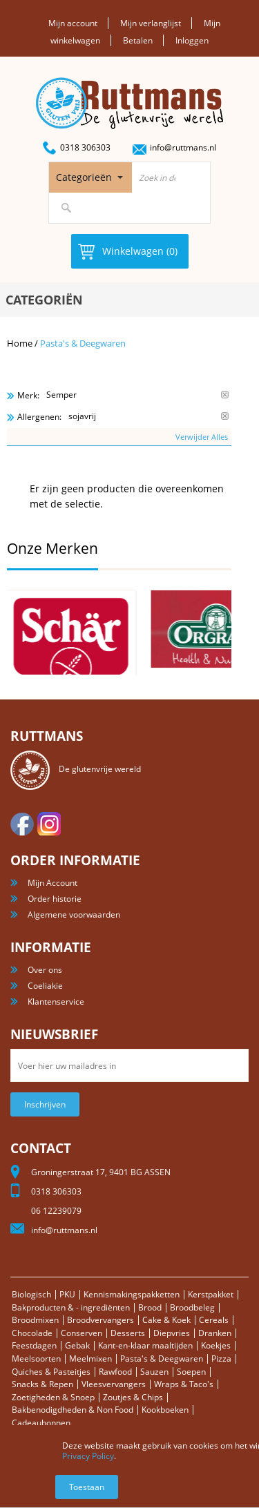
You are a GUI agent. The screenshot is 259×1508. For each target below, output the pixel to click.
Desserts (128, 1333)
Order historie (54, 899)
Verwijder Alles (201, 437)
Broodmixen (35, 1320)
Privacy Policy (88, 1456)
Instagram (49, 823)
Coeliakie (45, 986)
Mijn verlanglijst (150, 23)
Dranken (214, 1333)
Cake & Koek (166, 1320)
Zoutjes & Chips (133, 1397)
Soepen (191, 1372)
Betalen (138, 40)
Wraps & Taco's (183, 1384)
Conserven (81, 1333)
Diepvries (171, 1333)
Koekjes (216, 1345)
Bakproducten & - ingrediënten (71, 1307)
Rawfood (115, 1372)
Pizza (221, 1358)
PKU (67, 1294)
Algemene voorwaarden (74, 914)
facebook (22, 823)
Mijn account (72, 23)
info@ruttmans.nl (183, 147)
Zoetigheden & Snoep (53, 1397)
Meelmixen (90, 1358)
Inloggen (192, 40)
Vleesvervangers (113, 1384)
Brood (150, 1307)
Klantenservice (56, 1001)
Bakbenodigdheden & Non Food (72, 1409)
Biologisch (31, 1294)
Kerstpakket (210, 1294)
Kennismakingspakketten (132, 1294)
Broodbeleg (192, 1307)
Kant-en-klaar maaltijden (145, 1345)
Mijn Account (52, 883)
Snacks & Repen (42, 1384)
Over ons (45, 970)
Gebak (77, 1345)
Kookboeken (165, 1409)
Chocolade (32, 1333)
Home (19, 343)
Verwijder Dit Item (225, 394)
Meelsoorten (36, 1358)
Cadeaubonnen (41, 1423)
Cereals (214, 1320)
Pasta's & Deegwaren (161, 1358)
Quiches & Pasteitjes (51, 1372)
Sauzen (154, 1372)
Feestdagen (34, 1345)
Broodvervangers (100, 1320)
